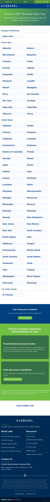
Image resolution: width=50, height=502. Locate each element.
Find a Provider (25, 318)
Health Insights (31, 451)
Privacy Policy (30, 436)
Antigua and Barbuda (10, 30)
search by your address (29, 20)
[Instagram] (25, 475)
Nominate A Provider (8, 447)
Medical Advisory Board (34, 454)
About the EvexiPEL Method (10, 436)
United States (7, 120)
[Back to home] (9, 6)
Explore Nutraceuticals (12, 379)
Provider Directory (7, 440)
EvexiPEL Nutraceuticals (9, 444)
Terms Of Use (30, 494)
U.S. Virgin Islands (9, 289)
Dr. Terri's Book (31, 447)
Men (26, 2)
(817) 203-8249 (6, 469)
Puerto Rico (6, 42)
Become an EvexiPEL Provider (11, 451)
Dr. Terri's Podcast (32, 443)
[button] (48, 6)
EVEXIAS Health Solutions (34, 440)
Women (8, 2)
